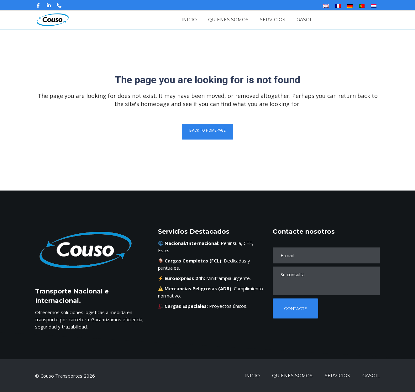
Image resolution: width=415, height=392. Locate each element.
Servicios (337, 376)
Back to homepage (207, 130)
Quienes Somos (292, 376)
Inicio (252, 376)
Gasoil (371, 376)
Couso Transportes (62, 376)
